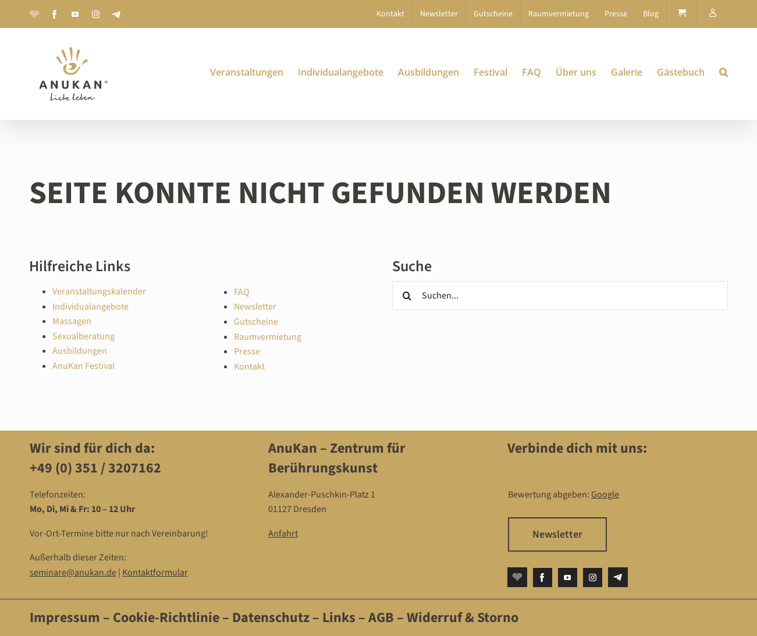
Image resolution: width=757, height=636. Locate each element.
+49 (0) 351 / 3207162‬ (95, 468)
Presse (247, 351)
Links (337, 617)
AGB (381, 617)
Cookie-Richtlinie (166, 617)
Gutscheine (256, 321)
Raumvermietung (267, 337)
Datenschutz (272, 617)
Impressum (65, 617)
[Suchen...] (559, 295)
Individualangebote (90, 306)
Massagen (71, 321)
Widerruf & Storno (462, 617)
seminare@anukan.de (73, 572)
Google (605, 494)
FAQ (242, 292)
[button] (723, 72)
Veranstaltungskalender (99, 291)
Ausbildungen (79, 350)
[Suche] (406, 295)
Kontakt (249, 366)
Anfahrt (283, 533)
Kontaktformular (155, 572)
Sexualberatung (83, 336)
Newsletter (255, 306)
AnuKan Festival (83, 366)
